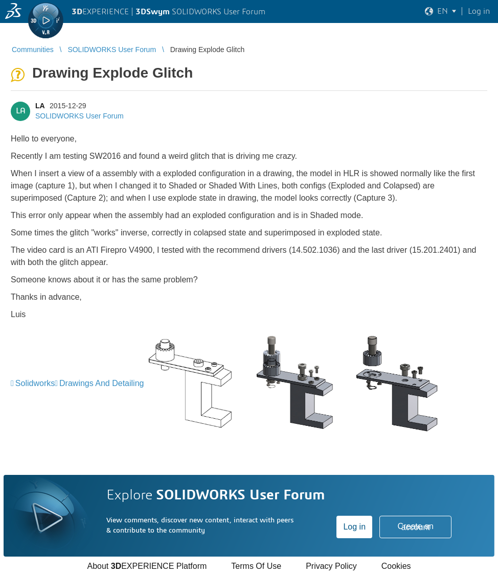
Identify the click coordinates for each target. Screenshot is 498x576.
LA (39, 106)
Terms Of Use (256, 566)
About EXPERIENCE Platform (147, 566)
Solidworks (35, 383)
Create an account (416, 527)
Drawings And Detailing (101, 383)
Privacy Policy (331, 566)
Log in (354, 526)
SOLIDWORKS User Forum (79, 116)
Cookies (396, 566)
